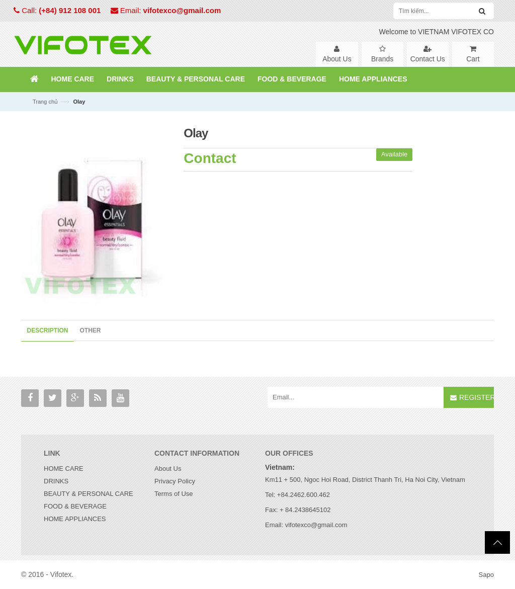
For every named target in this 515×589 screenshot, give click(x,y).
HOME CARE (63, 469)
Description (47, 330)
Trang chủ (45, 102)
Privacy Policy (174, 481)
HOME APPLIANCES (75, 519)
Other (90, 330)
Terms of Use (173, 494)
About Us (167, 469)
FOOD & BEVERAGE (75, 507)
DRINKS (56, 481)
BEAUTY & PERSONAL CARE (88, 494)
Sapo (486, 575)
